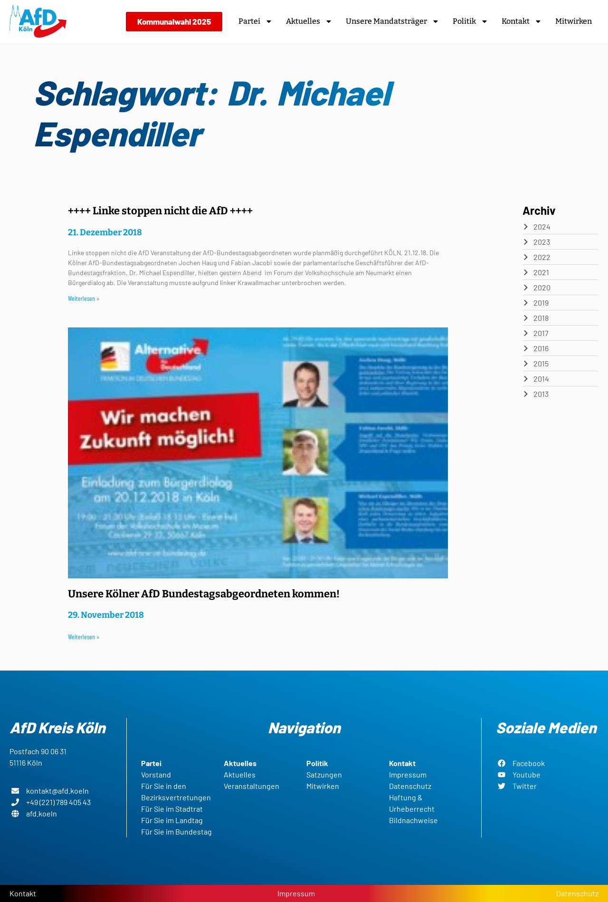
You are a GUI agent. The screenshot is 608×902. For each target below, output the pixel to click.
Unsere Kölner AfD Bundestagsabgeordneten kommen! (204, 593)
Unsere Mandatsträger (392, 21)
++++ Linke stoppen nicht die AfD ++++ (160, 210)
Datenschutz (577, 893)
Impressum (296, 893)
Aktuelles (309, 21)
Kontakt (522, 21)
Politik (470, 21)
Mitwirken (573, 21)
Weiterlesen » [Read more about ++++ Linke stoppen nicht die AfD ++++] (84, 298)
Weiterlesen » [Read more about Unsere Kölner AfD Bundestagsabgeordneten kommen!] (84, 637)
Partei (255, 21)
